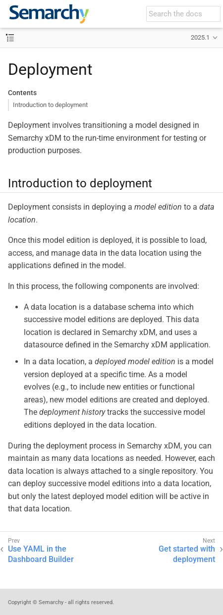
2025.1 (200, 37)
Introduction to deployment (50, 105)
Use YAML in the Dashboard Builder (41, 554)
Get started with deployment (187, 554)
